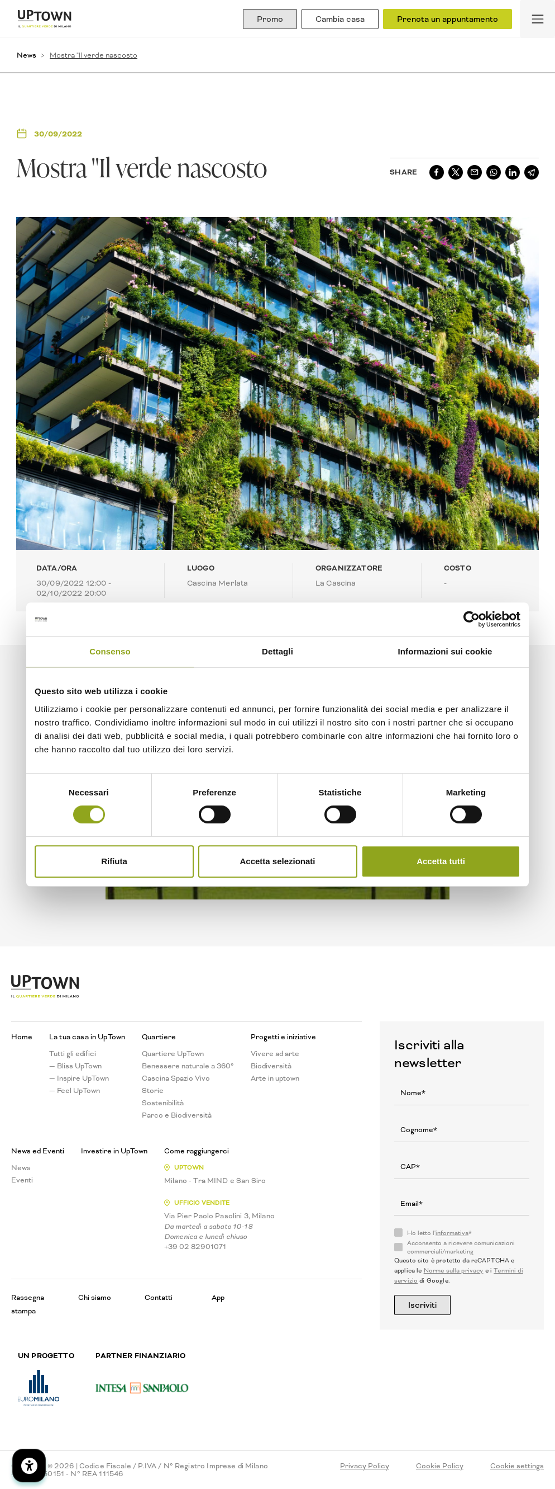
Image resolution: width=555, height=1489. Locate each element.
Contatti (159, 1297)
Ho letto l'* (439, 1233)
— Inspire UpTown (79, 1078)
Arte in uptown (275, 1078)
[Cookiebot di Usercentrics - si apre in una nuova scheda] (471, 619)
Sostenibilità (163, 1103)
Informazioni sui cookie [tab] (445, 651)
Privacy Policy (364, 1466)
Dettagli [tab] (277, 651)
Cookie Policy (439, 1466)
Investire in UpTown (114, 1151)
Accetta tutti (441, 861)
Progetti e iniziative (283, 1037)
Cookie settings (517, 1466)
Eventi (22, 1180)
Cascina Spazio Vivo (176, 1078)
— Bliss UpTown (75, 1066)
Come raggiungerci (196, 1151)
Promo (270, 19)
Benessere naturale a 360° (188, 1066)
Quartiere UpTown (173, 1054)
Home (21, 1037)
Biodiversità (271, 1066)
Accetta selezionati (277, 861)
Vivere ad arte (275, 1054)
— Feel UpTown (74, 1091)
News (26, 55)
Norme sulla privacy (454, 1270)
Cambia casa (340, 19)
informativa (452, 1233)
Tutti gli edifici (72, 1054)
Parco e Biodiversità (177, 1115)
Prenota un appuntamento (447, 19)
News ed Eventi (37, 1151)
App (218, 1297)
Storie (153, 1091)
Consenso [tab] (109, 651)
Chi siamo (94, 1297)
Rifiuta (114, 861)
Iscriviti (422, 1305)
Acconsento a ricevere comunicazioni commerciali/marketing (461, 1247)
